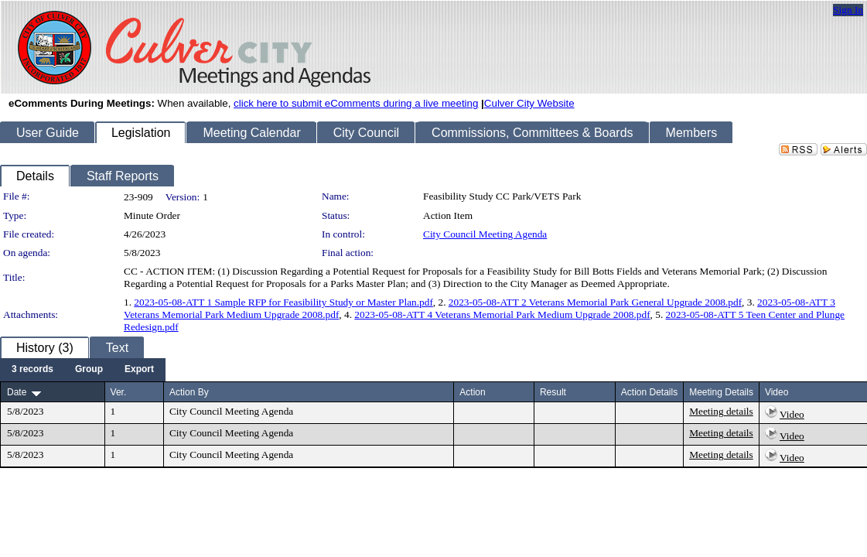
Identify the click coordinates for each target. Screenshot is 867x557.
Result (553, 392)
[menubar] (83, 369)
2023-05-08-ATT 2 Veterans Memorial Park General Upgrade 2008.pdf (595, 302)
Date (16, 392)
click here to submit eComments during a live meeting (356, 103)
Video (792, 414)
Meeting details (721, 411)
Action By (189, 392)
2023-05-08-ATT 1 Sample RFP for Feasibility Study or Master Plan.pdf (283, 302)
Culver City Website (529, 103)
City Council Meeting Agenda (485, 234)
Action (472, 392)
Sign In (848, 9)
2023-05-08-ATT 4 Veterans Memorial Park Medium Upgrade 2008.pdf (502, 314)
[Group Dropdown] (89, 370)
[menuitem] (32, 370)
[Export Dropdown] (139, 370)
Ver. (119, 392)
